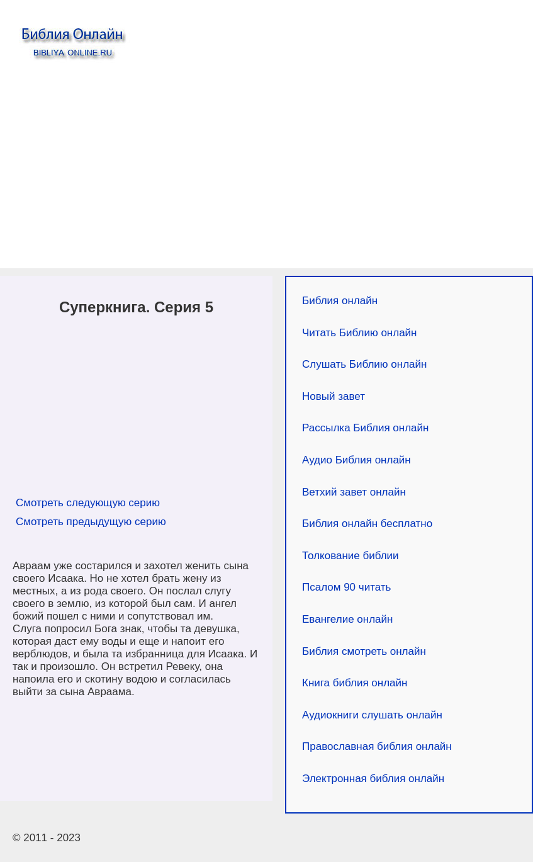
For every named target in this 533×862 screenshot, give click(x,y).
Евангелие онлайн (347, 619)
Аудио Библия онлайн (356, 460)
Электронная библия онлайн (373, 778)
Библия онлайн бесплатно (367, 523)
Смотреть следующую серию (88, 503)
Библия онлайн (340, 300)
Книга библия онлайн (354, 683)
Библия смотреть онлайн (364, 651)
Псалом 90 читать (346, 587)
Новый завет (333, 396)
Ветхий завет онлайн (354, 492)
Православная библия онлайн (377, 746)
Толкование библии (350, 555)
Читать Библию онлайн (359, 332)
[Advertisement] (266, 167)
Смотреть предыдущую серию (91, 522)
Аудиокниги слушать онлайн (372, 715)
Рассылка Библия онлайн (365, 428)
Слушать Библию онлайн (364, 364)
